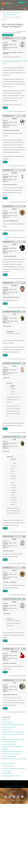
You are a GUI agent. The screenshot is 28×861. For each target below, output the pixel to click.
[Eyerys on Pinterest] (14, 798)
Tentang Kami (14, 782)
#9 (24, 436)
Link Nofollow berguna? (7, 773)
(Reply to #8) (16, 436)
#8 (24, 363)
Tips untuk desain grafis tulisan (9, 756)
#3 (24, 170)
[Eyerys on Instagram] (10, 798)
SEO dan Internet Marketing (9, 14)
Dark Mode (14, 791)
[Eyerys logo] (6, 3)
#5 (24, 241)
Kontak (22, 786)
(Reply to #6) (16, 311)
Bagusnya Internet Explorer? (8, 763)
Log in (3, 32)
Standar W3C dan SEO (7, 722)
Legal (17, 786)
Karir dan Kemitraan (9, 786)
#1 (24, 38)
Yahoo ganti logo (6, 729)
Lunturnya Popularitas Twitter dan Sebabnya (12, 751)
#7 (24, 311)
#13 (24, 648)
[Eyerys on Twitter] (18, 798)
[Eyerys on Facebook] (6, 798)
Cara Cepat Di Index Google (8, 727)
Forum (20, 782)
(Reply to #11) (17, 599)
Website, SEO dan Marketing (13, 12)
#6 (24, 282)
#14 (24, 680)
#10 (24, 536)
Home (7, 782)
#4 (24, 206)
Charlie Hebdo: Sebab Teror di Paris (10, 775)
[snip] (14, 463)
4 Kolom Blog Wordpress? (8, 766)
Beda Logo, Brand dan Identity (9, 744)
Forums (3, 12)
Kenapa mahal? (5, 719)
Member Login (21, 2)
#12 (24, 599)
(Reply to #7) (16, 363)
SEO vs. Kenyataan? (7, 771)
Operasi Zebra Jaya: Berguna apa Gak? (11, 754)
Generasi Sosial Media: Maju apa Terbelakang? (13, 732)
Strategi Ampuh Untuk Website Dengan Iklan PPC (13, 724)
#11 (24, 567)
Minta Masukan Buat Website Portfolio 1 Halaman (13, 768)
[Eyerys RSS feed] (22, 798)
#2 (24, 115)
